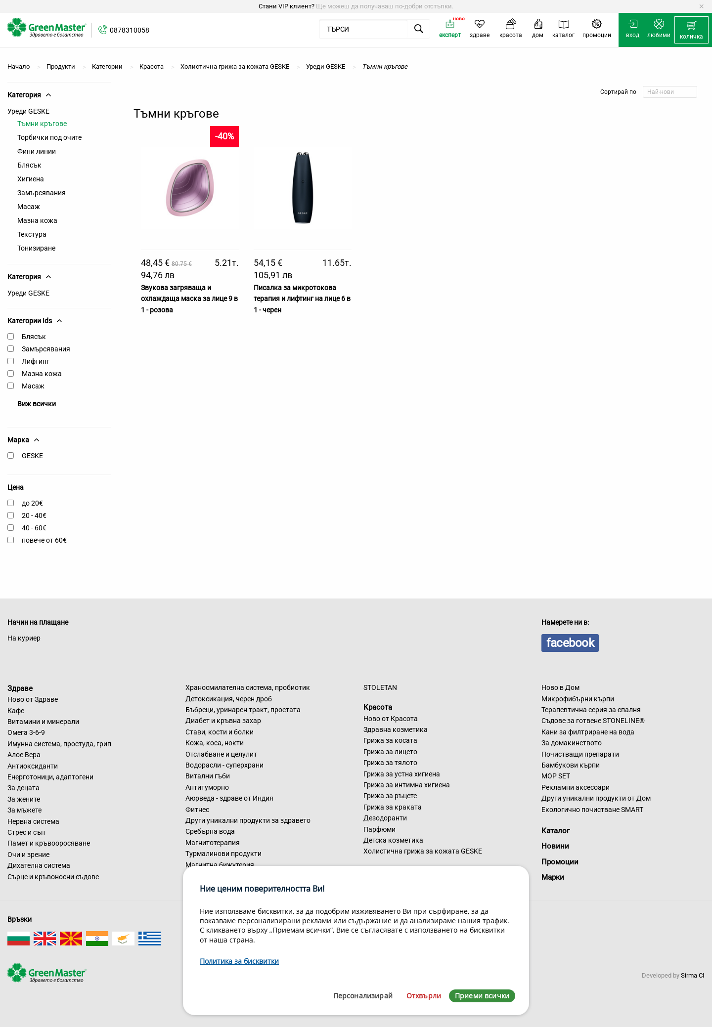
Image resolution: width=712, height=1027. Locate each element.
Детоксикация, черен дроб (228, 699)
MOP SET (555, 776)
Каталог (555, 830)
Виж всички (36, 404)
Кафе (15, 711)
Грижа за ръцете (390, 796)
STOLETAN (380, 687)
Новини (555, 846)
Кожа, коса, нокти (214, 743)
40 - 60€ (34, 527)
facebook (570, 643)
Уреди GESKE (28, 111)
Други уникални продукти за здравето (248, 820)
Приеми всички (482, 995)
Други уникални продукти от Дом (596, 798)
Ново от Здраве (32, 699)
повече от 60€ (44, 540)
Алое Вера (24, 755)
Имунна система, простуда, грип (59, 744)
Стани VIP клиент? (286, 6)
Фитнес (197, 809)
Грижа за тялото (390, 763)
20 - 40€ (34, 515)
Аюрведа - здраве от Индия (229, 798)
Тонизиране (36, 248)
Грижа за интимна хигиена (406, 785)
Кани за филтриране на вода (587, 732)
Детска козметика (393, 840)
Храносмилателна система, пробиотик (247, 687)
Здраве (20, 688)
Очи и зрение (28, 854)
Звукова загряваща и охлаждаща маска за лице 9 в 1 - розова (189, 299)
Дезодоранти (385, 818)
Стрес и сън (26, 832)
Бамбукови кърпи (570, 765)
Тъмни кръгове (42, 124)
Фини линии (36, 151)
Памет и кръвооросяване (48, 843)
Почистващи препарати (580, 754)
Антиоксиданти (32, 766)
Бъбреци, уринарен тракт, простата (243, 710)
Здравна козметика (395, 729)
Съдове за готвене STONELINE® (593, 721)
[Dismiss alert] (701, 6)
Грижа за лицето (390, 752)
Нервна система (33, 821)
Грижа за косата (390, 740)
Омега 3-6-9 (26, 732)
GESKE (32, 455)
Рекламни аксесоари (575, 787)
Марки (552, 877)
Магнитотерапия (212, 843)
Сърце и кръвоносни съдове (53, 877)
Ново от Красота (390, 719)
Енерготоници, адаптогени (50, 777)
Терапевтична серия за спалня (591, 710)
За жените (23, 799)
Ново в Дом (560, 687)
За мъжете (24, 810)
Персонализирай (363, 995)
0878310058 (129, 30)
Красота (377, 707)
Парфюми (379, 829)
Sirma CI (693, 975)
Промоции (559, 861)
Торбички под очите (49, 137)
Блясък (29, 165)
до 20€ (32, 503)
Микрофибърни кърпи (577, 699)
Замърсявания (41, 193)
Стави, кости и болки (219, 732)
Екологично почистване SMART (592, 809)
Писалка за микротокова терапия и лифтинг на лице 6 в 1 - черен (302, 299)
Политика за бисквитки (239, 961)
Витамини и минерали (43, 722)
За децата (23, 788)
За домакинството (571, 743)
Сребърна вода (210, 831)
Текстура (31, 234)
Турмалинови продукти (223, 853)
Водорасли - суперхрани (224, 765)
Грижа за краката (392, 807)
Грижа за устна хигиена (401, 774)
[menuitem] (691, 30)
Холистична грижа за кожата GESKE (422, 851)
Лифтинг (35, 361)
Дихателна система (38, 865)
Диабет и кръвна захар (223, 721)
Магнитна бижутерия (219, 865)
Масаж (28, 207)
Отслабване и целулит (221, 754)
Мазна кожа (37, 220)
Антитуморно (207, 787)
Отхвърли (423, 995)
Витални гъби (207, 776)
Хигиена (30, 179)
